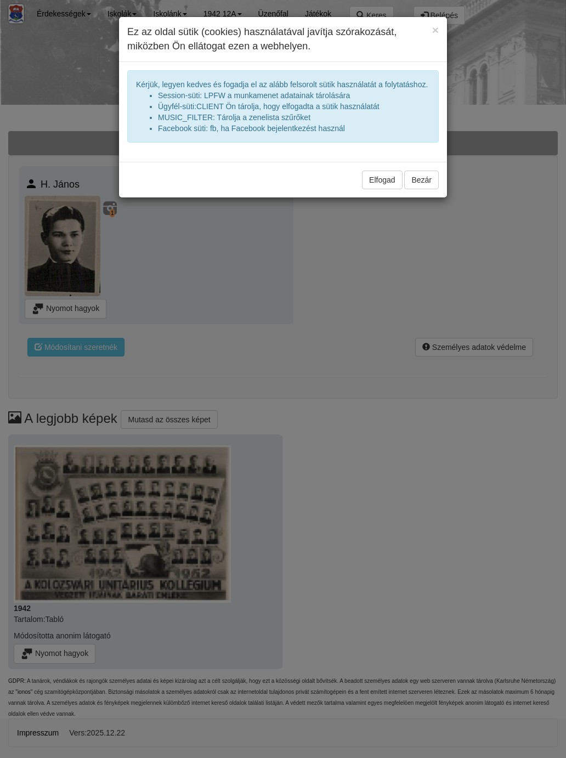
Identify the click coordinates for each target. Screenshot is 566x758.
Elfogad (382, 180)
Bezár (421, 180)
